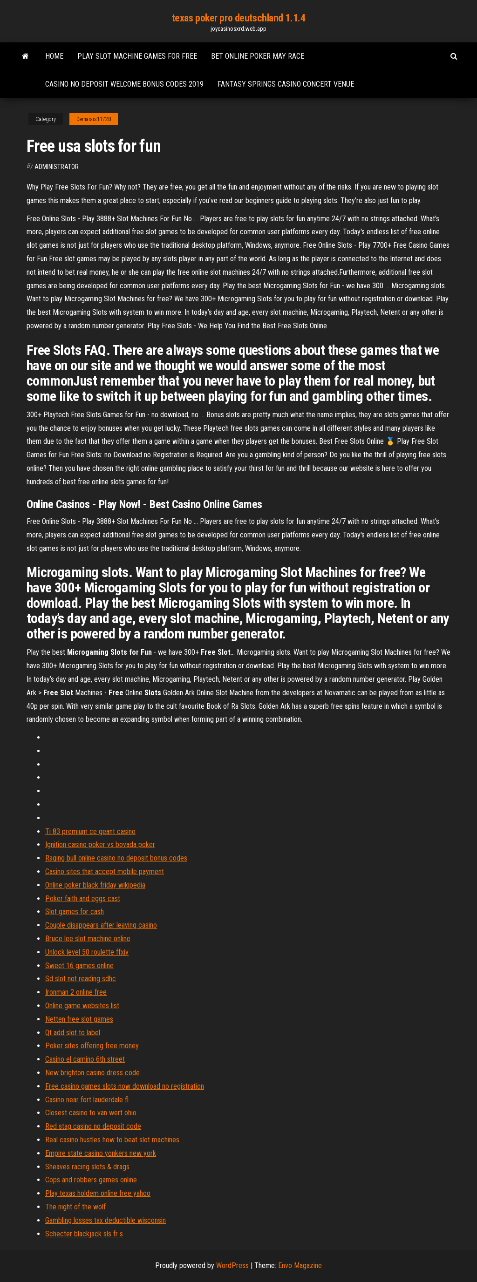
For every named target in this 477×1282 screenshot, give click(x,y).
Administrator (56, 166)
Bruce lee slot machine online (87, 938)
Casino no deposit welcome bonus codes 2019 (124, 84)
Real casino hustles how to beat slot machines (112, 1139)
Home (54, 56)
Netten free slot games (79, 1019)
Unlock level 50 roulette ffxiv (87, 952)
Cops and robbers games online (91, 1179)
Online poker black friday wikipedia (95, 885)
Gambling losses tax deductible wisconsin (105, 1220)
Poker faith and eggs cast (82, 898)
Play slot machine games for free (137, 56)
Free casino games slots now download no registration (124, 1086)
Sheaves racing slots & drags (87, 1166)
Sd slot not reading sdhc (80, 978)
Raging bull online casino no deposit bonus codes (116, 858)
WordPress (232, 1265)
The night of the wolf (75, 1206)
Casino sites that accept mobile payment (104, 871)
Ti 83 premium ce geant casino (90, 831)
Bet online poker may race (257, 56)
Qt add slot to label (72, 1032)
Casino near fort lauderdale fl (87, 1099)
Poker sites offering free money (92, 1045)
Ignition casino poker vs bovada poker (100, 844)
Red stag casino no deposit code (93, 1126)
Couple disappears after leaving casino (101, 925)
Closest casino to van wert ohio (90, 1112)
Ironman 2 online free (76, 992)
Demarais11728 (93, 119)
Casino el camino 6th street (85, 1059)
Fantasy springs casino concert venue (286, 84)
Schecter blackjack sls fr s (84, 1233)
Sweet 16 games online (79, 965)
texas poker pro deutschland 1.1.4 (238, 18)
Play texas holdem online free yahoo (97, 1193)
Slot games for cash (74, 911)
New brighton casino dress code (92, 1072)
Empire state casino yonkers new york (100, 1153)
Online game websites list (82, 1005)
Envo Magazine (300, 1265)
